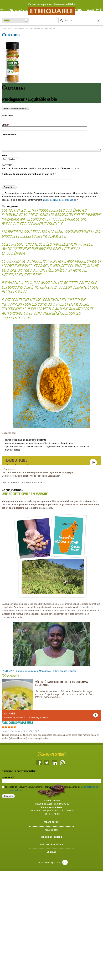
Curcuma (27, 28)
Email (5, 124)
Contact (51, 852)
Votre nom (7, 115)
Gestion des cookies (51, 845)
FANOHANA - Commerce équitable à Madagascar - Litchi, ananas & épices (39, 671)
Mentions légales (51, 837)
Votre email (8, 777)
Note (4, 155)
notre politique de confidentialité (60, 200)
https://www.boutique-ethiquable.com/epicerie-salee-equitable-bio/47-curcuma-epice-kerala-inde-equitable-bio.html (51, 460)
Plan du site (52, 830)
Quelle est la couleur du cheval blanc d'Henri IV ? (28, 174)
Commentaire (10, 134)
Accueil (18, 28)
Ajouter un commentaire (15, 108)
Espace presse (52, 823)
